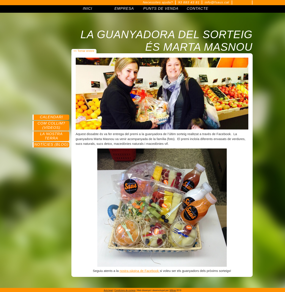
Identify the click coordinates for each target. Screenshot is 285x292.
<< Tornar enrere (84, 50)
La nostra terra (51, 136)
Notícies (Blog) (51, 144)
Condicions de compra (124, 290)
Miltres (173, 290)
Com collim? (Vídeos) (51, 125)
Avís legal (108, 290)
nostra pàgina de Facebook (140, 271)
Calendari (51, 117)
